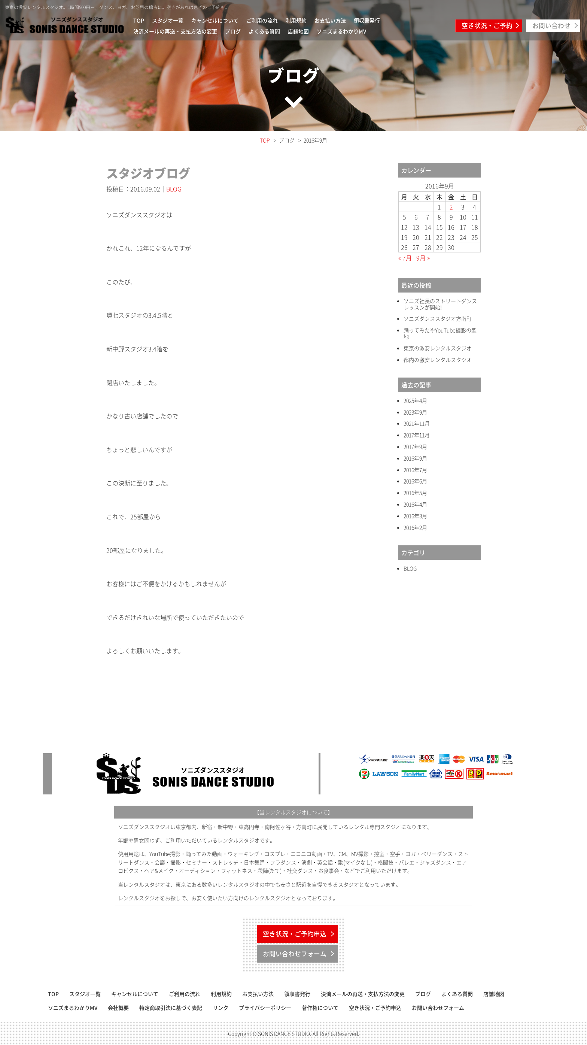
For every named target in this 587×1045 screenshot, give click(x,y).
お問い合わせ (551, 25)
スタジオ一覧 (167, 20)
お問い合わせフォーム (294, 953)
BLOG (174, 188)
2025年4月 (415, 400)
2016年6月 (415, 481)
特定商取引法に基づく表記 (170, 1007)
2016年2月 (415, 527)
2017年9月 (415, 446)
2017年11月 (417, 435)
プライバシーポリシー (265, 1007)
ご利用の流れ (262, 20)
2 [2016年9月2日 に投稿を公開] (451, 206)
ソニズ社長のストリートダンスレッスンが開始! (440, 304)
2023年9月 (415, 412)
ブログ (233, 31)
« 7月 (405, 257)
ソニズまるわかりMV (341, 31)
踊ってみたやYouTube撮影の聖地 (440, 333)
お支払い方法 (330, 20)
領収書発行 (367, 20)
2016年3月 (415, 516)
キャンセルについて (214, 20)
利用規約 (296, 20)
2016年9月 (415, 458)
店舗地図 (298, 31)
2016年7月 (415, 470)
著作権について (320, 1007)
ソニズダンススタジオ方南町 (438, 318)
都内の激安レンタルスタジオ (438, 360)
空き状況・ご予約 (487, 25)
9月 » (423, 257)
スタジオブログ (148, 173)
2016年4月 (415, 504)
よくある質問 (264, 31)
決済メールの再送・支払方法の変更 (175, 31)
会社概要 (118, 1007)
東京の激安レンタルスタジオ (438, 348)
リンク (220, 1007)
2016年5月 (415, 493)
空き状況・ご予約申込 (294, 933)
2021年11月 (417, 423)
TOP (138, 20)
